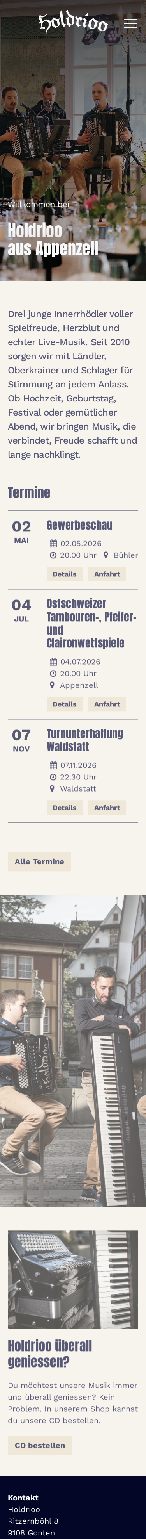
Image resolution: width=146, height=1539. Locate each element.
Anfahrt (107, 576)
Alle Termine (39, 863)
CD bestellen (40, 1447)
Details (65, 576)
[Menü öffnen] (130, 23)
